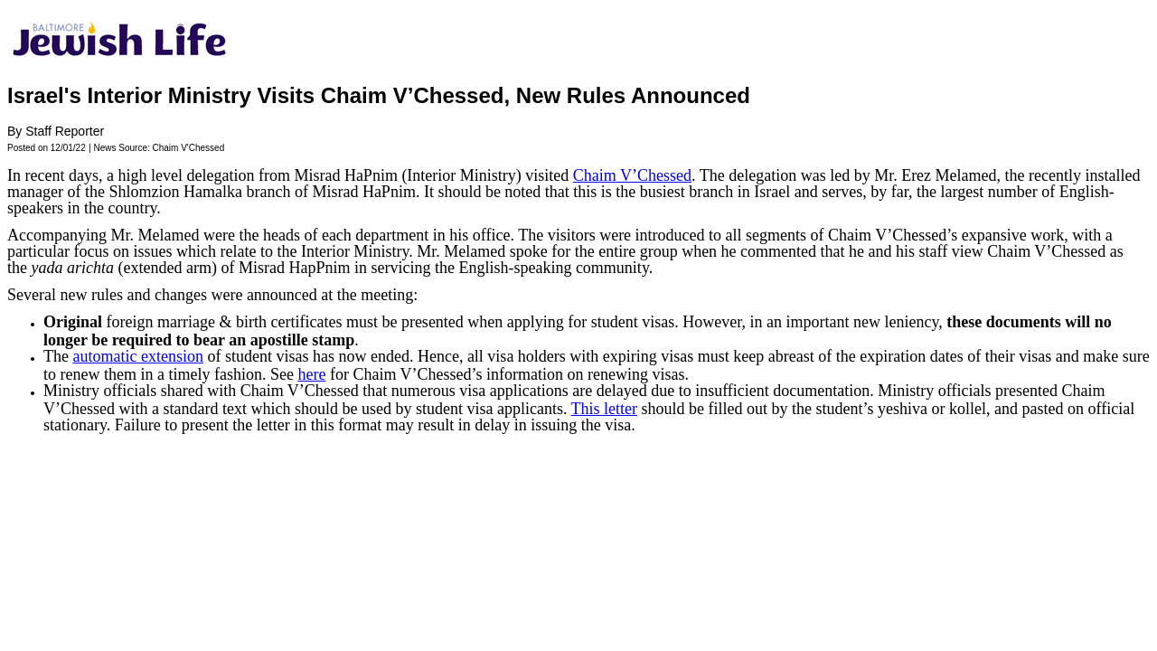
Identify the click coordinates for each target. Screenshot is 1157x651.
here (311, 374)
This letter (604, 409)
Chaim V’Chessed (632, 175)
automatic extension (137, 356)
